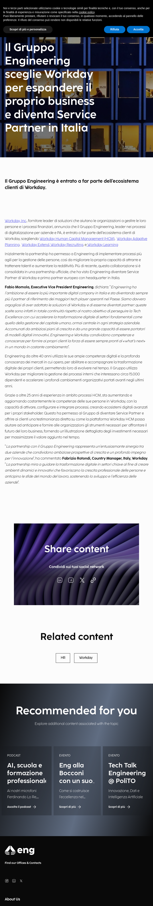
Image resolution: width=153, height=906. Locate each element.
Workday (85, 658)
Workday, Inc (15, 221)
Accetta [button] (138, 29)
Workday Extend (35, 245)
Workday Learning (102, 245)
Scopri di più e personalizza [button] (28, 29)
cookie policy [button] (86, 12)
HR (63, 658)
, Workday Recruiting (66, 245)
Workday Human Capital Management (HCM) (77, 239)
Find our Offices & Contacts (23, 863)
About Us (12, 899)
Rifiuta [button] (114, 29)
